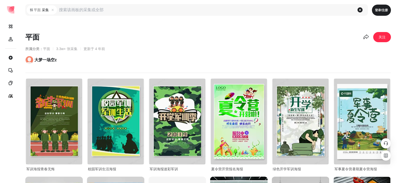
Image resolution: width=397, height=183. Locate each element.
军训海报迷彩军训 (164, 169)
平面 (46, 49)
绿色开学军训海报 (287, 169)
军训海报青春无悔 (40, 169)
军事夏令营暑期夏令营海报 (355, 169)
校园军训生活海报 (102, 169)
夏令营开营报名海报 (227, 169)
